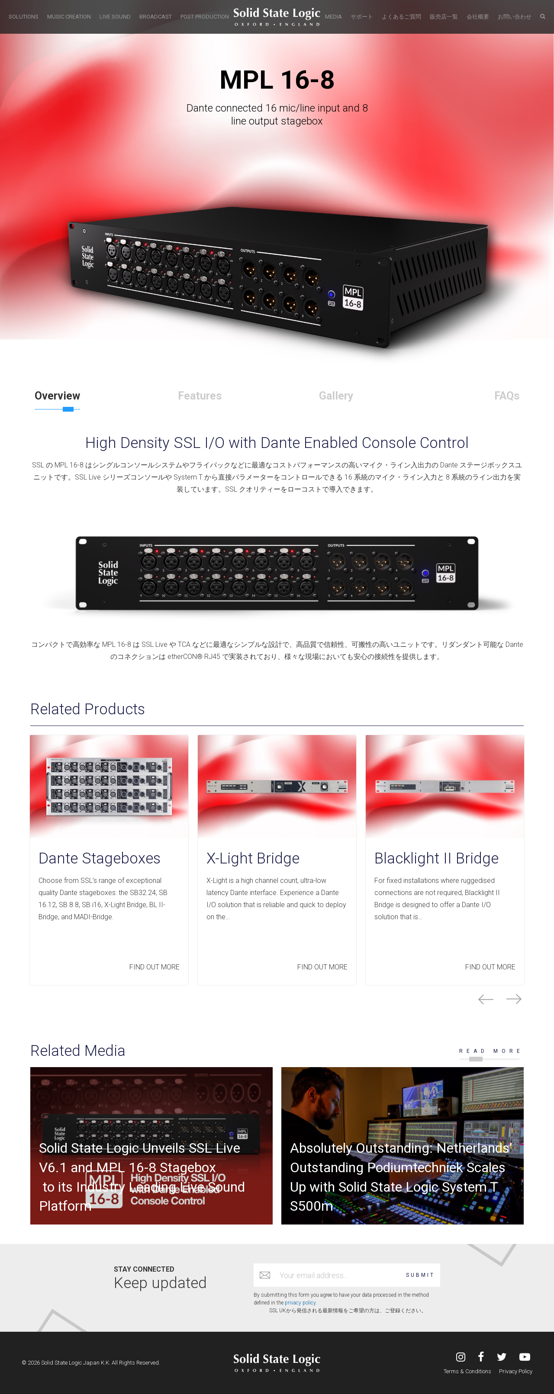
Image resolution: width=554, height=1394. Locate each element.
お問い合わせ (514, 16)
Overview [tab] (57, 396)
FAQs (506, 396)
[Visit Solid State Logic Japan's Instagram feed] (460, 1357)
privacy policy (300, 1303)
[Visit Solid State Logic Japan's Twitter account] (502, 1357)
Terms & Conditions (467, 1371)
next (514, 999)
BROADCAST (155, 16)
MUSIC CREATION (69, 16)
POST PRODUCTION (204, 16)
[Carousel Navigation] (277, 999)
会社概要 (478, 16)
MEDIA (333, 16)
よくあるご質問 (401, 16)
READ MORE (491, 1051)
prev (485, 999)
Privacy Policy (515, 1371)
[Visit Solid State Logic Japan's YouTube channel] (524, 1357)
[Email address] (338, 1275)
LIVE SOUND (115, 16)
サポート (362, 16)
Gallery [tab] (336, 396)
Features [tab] (200, 396)
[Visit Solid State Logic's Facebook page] (481, 1357)
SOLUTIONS (24, 16)
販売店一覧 (444, 16)
